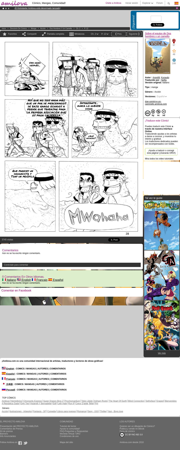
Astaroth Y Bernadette (41, 403)
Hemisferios (16, 401)
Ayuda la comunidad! (70, 428)
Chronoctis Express (32, 401)
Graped (160, 401)
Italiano (9, 279)
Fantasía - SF (39, 411)
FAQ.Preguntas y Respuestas (74, 431)
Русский (8, 390)
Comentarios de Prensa (11, 428)
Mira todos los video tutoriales (159, 158)
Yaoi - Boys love (115, 411)
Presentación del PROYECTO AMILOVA (19, 426)
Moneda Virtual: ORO (70, 433)
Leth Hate (62, 403)
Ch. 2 (78, 28)
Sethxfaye (150, 401)
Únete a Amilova (113, 3)
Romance (81, 411)
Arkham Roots (100, 401)
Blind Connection (136, 401)
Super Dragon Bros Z (53, 401)
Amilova (5, 401)
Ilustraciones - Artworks (20, 411)
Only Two (24, 403)
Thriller (103, 411)
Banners (4, 433)
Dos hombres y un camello (61, 28)
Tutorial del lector (68, 426)
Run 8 (71, 403)
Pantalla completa (55, 34)
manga (33, 28)
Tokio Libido (86, 401)
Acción (43, 28)
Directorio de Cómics (18, 28)
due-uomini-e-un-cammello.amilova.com (156, 102)
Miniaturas (79, 34)
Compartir (32, 34)
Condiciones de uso (69, 436)
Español (55, 279)
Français (40, 279)
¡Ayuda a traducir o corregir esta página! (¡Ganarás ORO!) (161, 151)
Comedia (51, 411)
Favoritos (12, 34)
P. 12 (86, 28)
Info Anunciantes (8, 436)
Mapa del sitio (66, 442)
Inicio (4, 28)
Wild (91, 403)
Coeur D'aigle (82, 403)
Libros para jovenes (66, 411)
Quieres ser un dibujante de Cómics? (137, 426)
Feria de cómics (127, 431)
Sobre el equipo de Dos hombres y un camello (158, 35)
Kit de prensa (6, 431)
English (24, 279)
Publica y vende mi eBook (132, 428)
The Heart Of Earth (118, 401)
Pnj (96, 403)
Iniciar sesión (132, 3)
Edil (54, 403)
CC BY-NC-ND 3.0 (131, 434)
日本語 (7, 384)
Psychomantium (72, 401)
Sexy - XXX (93, 411)
